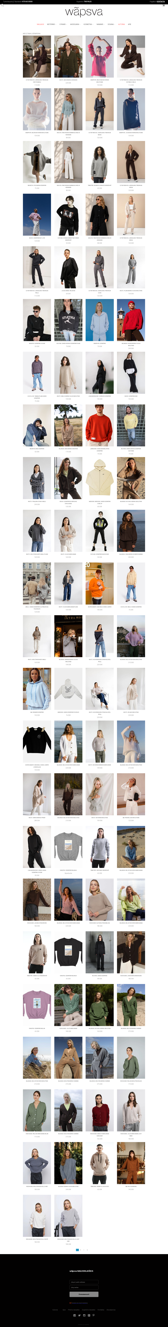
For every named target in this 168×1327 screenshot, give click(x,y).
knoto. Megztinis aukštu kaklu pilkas (37, 554)
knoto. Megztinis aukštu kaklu (37, 659)
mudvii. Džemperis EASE (131, 396)
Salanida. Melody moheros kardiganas (131, 923)
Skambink (17, 1)
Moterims (51, 24)
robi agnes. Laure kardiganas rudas (131, 975)
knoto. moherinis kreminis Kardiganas (99, 765)
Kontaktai (101, 1310)
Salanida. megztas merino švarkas (131, 1028)
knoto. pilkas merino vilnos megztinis (131, 290)
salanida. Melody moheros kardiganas (68, 765)
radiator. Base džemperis (37, 448)
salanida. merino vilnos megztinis (68, 1186)
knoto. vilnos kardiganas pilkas (68, 607)
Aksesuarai (75, 24)
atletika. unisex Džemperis (99, 975)
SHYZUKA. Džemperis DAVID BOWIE (100, 554)
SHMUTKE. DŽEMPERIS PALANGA (68, 870)
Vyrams (63, 24)
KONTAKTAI (161, 1)
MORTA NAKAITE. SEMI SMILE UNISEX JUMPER (99, 607)
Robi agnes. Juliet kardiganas (68, 1028)
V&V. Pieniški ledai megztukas (131, 817)
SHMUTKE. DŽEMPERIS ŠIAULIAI (37, 1028)
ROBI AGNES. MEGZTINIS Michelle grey (37, 1186)
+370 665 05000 (27, 1)
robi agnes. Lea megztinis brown (37, 923)
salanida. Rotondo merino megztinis (131, 501)
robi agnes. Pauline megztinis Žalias (131, 1081)
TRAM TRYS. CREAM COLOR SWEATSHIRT (37, 975)
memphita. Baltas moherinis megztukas (37, 132)
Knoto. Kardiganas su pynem (37, 817)
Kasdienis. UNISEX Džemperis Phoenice (68, 712)
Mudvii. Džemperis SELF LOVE (37, 238)
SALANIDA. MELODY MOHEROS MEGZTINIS (131, 659)
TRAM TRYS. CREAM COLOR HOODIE (100, 1186)
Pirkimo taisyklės (74, 1310)
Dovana (111, 24)
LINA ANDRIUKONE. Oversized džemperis (100, 396)
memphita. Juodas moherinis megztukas (131, 132)
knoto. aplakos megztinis (131, 712)
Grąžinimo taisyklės (88, 1310)
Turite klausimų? (8, 1)
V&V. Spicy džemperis (130, 1186)
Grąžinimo (80, 1)
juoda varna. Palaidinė (68, 290)
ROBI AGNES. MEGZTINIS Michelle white (37, 1239)
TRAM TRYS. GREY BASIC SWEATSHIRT (100, 870)
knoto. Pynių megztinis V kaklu (37, 501)
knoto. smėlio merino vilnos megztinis (68, 396)
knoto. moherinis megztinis (100, 817)
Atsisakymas (111, 1310)
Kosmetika (88, 24)
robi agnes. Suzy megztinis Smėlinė (99, 923)
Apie (129, 24)
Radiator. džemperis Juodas (37, 343)
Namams (101, 24)
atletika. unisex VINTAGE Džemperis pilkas (68, 343)
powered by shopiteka (83, 1324)
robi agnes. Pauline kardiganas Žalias (37, 1133)
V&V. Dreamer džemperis (37, 712)
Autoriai (121, 24)
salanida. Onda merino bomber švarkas (131, 554)
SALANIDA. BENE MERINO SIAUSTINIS (68, 448)
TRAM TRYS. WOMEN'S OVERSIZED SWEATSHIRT (99, 185)
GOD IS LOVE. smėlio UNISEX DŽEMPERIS (131, 607)
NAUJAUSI (40, 24)
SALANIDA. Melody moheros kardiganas (68, 923)
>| (87, 1250)
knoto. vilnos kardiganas (68, 554)
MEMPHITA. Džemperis (100, 343)
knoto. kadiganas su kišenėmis (68, 80)
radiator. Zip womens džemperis (37, 185)
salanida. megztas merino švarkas (68, 1081)
